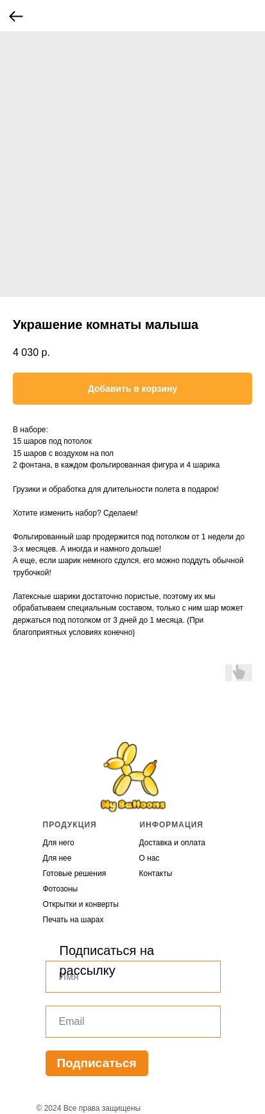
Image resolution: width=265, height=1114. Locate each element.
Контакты (156, 873)
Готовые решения (75, 873)
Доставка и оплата (172, 842)
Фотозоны (60, 888)
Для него (58, 842)
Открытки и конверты (81, 904)
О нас (149, 858)
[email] (133, 1022)
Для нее (57, 858)
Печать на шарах (73, 919)
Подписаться (96, 1063)
